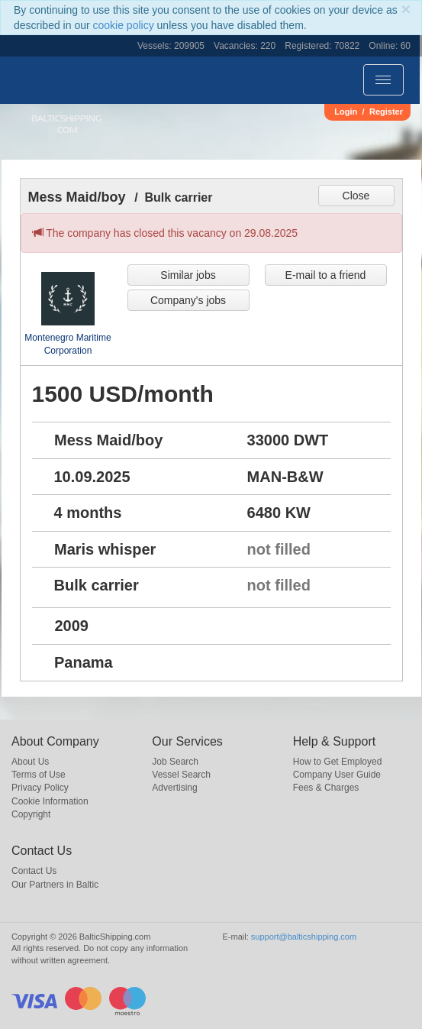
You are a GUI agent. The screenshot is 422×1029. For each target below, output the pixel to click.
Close (356, 195)
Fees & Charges (326, 787)
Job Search (175, 761)
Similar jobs (187, 275)
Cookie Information (50, 801)
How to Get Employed (337, 761)
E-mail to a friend (325, 275)
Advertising (174, 787)
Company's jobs (188, 300)
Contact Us (33, 871)
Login (345, 111)
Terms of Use (38, 774)
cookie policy (123, 25)
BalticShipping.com (66, 124)
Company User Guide (337, 774)
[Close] (406, 9)
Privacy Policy (40, 787)
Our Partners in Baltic (54, 884)
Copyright (30, 814)
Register (386, 111)
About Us (30, 761)
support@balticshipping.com (303, 936)
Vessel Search (181, 774)
